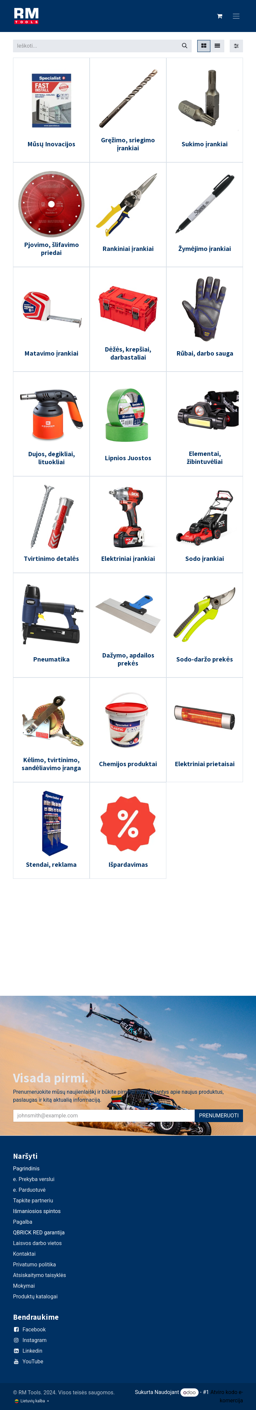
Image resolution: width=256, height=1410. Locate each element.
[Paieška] (185, 46)
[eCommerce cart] (220, 16)
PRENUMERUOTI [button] (219, 1115)
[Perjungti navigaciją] (236, 16)
